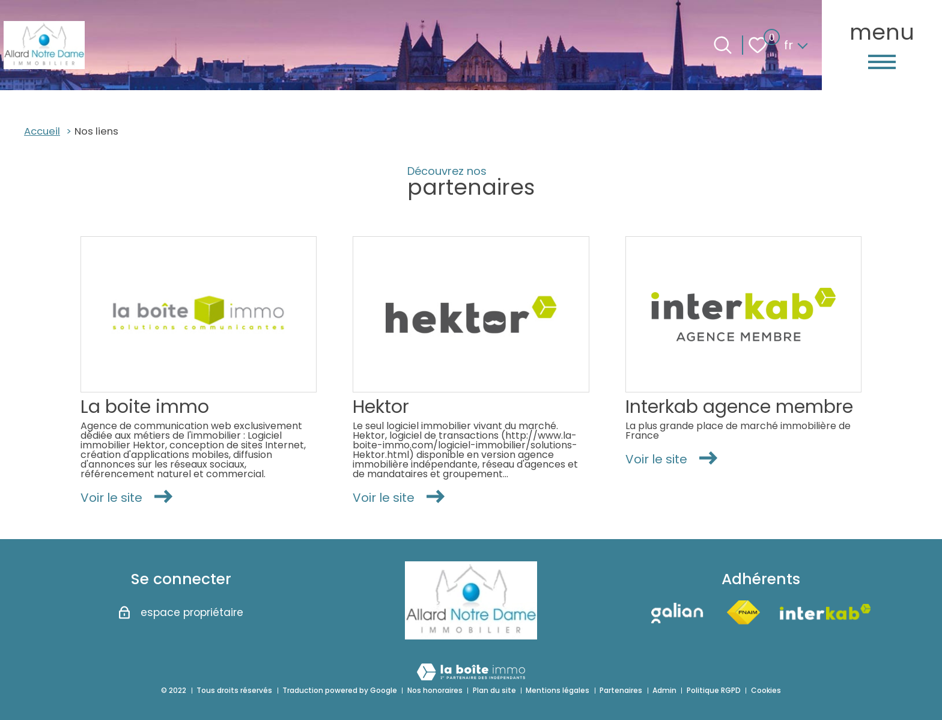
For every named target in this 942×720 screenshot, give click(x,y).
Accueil (42, 131)
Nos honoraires (435, 690)
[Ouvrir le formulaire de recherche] (722, 45)
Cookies (766, 690)
